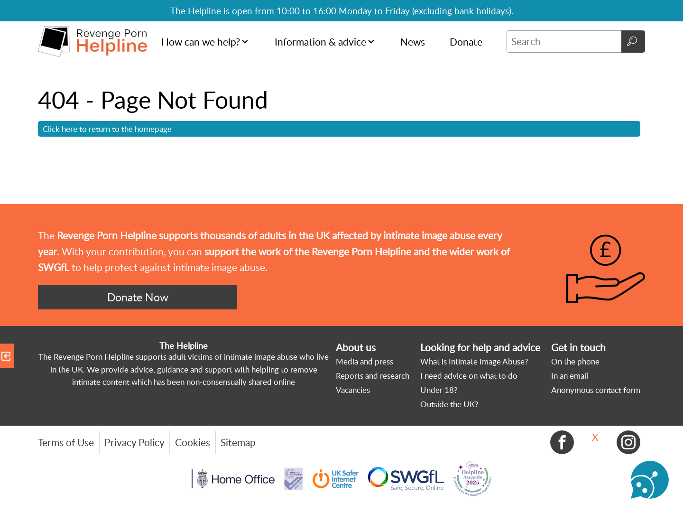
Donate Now (137, 297)
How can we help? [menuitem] (200, 41)
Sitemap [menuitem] (238, 442)
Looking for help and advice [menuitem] (480, 347)
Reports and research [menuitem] (372, 375)
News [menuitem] (412, 41)
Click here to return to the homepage (107, 128)
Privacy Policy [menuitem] (134, 442)
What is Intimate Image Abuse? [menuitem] (474, 361)
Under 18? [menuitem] (439, 389)
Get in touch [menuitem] (578, 347)
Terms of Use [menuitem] (66, 442)
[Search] (564, 41)
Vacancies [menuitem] (353, 389)
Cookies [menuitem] (192, 442)
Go (633, 41)
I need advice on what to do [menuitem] (468, 375)
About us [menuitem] (356, 347)
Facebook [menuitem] (562, 442)
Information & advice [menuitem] (320, 41)
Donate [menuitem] (466, 41)
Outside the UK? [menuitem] (449, 404)
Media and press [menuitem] (364, 361)
